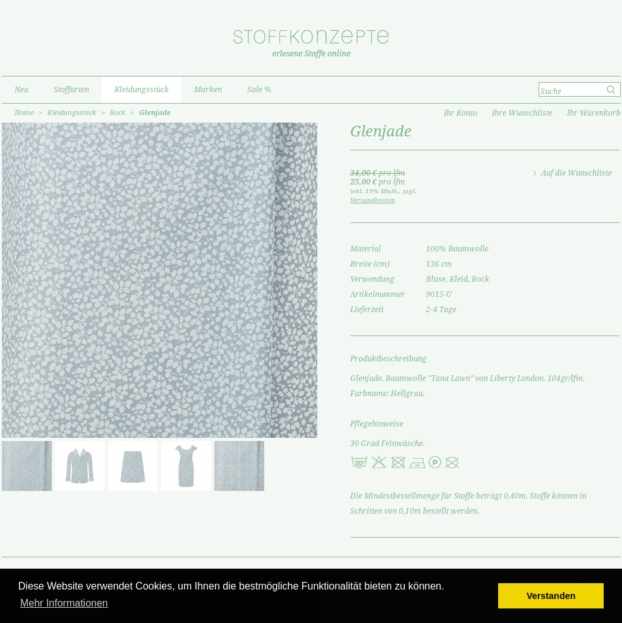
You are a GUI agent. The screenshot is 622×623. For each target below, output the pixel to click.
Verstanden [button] (551, 596)
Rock (117, 113)
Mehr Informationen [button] (64, 603)
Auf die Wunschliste (576, 173)
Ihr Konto (460, 113)
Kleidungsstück (71, 113)
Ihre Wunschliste (522, 113)
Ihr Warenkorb (594, 113)
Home (24, 113)
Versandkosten (372, 200)
